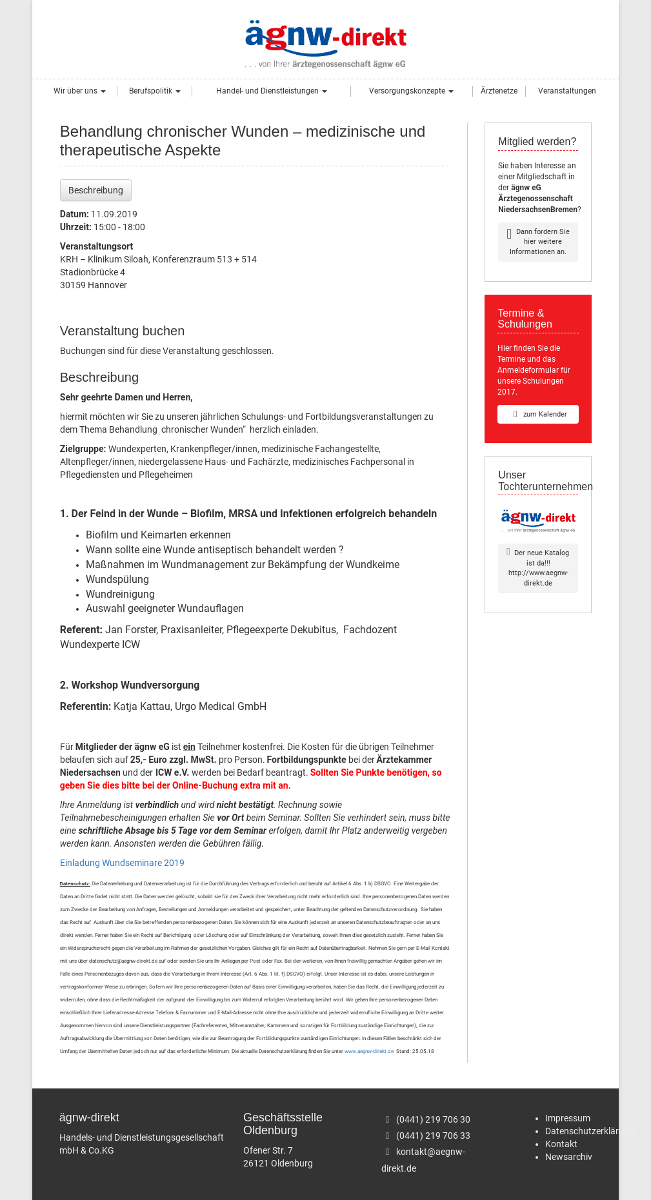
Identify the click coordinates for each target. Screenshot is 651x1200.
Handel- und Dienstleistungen (271, 90)
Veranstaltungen (567, 90)
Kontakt (561, 1144)
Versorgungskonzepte (411, 90)
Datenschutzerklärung (589, 1131)
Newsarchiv (568, 1157)
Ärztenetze (499, 90)
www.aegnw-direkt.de (369, 1051)
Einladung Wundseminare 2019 (122, 863)
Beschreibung (95, 190)
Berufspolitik (155, 90)
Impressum (567, 1118)
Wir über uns (80, 90)
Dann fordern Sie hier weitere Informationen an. (538, 241)
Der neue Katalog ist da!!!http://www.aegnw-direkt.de (537, 567)
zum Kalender (538, 414)
